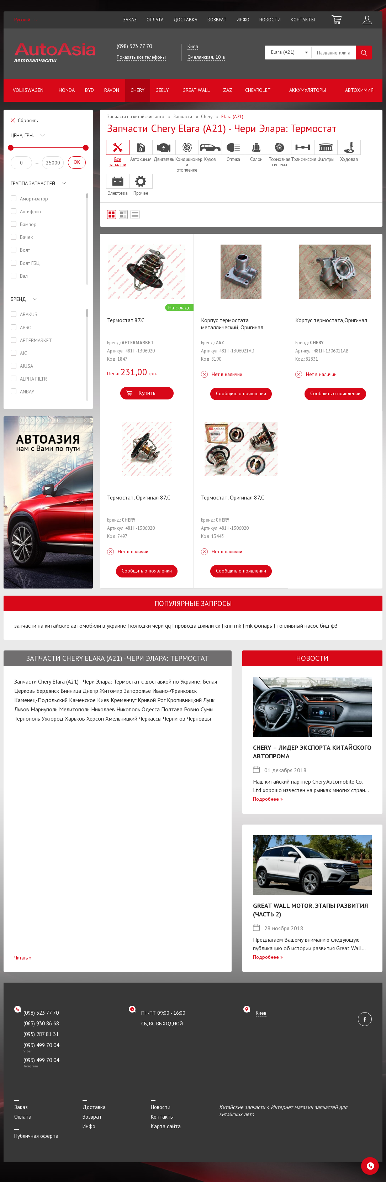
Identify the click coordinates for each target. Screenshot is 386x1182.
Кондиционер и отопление (187, 156)
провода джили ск (197, 625)
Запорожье (137, 690)
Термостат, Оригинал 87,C (138, 497)
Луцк (209, 700)
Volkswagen (28, 90)
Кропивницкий (184, 700)
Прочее (141, 185)
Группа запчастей (33, 183)
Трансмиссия (302, 151)
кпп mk (232, 625)
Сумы (207, 709)
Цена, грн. (22, 135)
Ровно (191, 709)
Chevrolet (258, 90)
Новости (270, 20)
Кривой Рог (151, 700)
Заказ (130, 20)
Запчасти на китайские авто (135, 117)
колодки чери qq (150, 625)
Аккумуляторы (307, 90)
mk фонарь (258, 625)
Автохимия (359, 90)
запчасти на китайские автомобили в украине (70, 625)
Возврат (217, 20)
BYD (89, 90)
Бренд (18, 299)
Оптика (233, 151)
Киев (103, 700)
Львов (21, 709)
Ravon (111, 90)
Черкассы (150, 718)
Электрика (117, 185)
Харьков (75, 718)
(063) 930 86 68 (41, 1023)
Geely (162, 90)
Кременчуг (123, 700)
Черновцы (199, 718)
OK (77, 162)
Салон (256, 151)
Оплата (155, 20)
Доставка (185, 20)
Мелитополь (74, 709)
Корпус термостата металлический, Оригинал (232, 324)
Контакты (303, 20)
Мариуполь (44, 709)
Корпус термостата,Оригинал (331, 320)
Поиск (364, 52)
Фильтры (326, 151)
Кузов (210, 151)
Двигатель (164, 151)
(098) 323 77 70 (134, 46)
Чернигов (174, 718)
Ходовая (349, 151)
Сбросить (28, 120)
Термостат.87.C (125, 320)
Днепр (90, 690)
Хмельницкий (121, 718)
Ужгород (52, 718)
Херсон (95, 718)
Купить (146, 392)
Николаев (103, 709)
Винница (70, 690)
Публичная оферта (36, 1136)
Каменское (82, 700)
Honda (67, 90)
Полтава (172, 709)
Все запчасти (117, 153)
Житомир (111, 690)
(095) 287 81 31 (41, 1034)
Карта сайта (166, 1126)
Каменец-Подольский (41, 700)
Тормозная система (279, 153)
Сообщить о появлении (241, 393)
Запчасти (182, 117)
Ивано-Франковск (174, 690)
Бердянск (47, 690)
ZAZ (227, 90)
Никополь (128, 709)
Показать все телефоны (141, 57)
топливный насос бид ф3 (307, 625)
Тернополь (27, 718)
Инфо (243, 20)
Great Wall (196, 90)
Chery (137, 90)
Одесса (151, 709)
